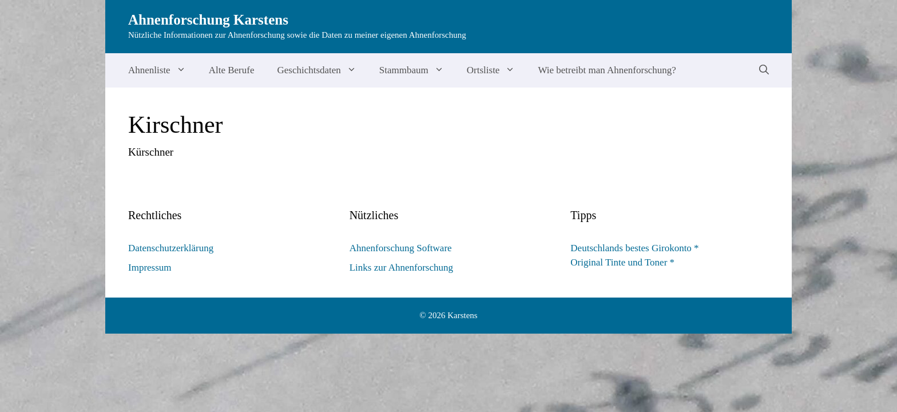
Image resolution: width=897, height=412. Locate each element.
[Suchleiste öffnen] (764, 70)
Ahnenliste (162, 70)
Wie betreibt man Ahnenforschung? (607, 70)
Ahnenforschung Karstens (208, 19)
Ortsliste (497, 70)
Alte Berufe (232, 70)
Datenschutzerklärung (170, 248)
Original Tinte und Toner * (622, 262)
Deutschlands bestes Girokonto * (634, 248)
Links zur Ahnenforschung (401, 267)
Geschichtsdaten (322, 70)
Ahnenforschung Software (401, 248)
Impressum (150, 267)
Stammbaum (417, 70)
